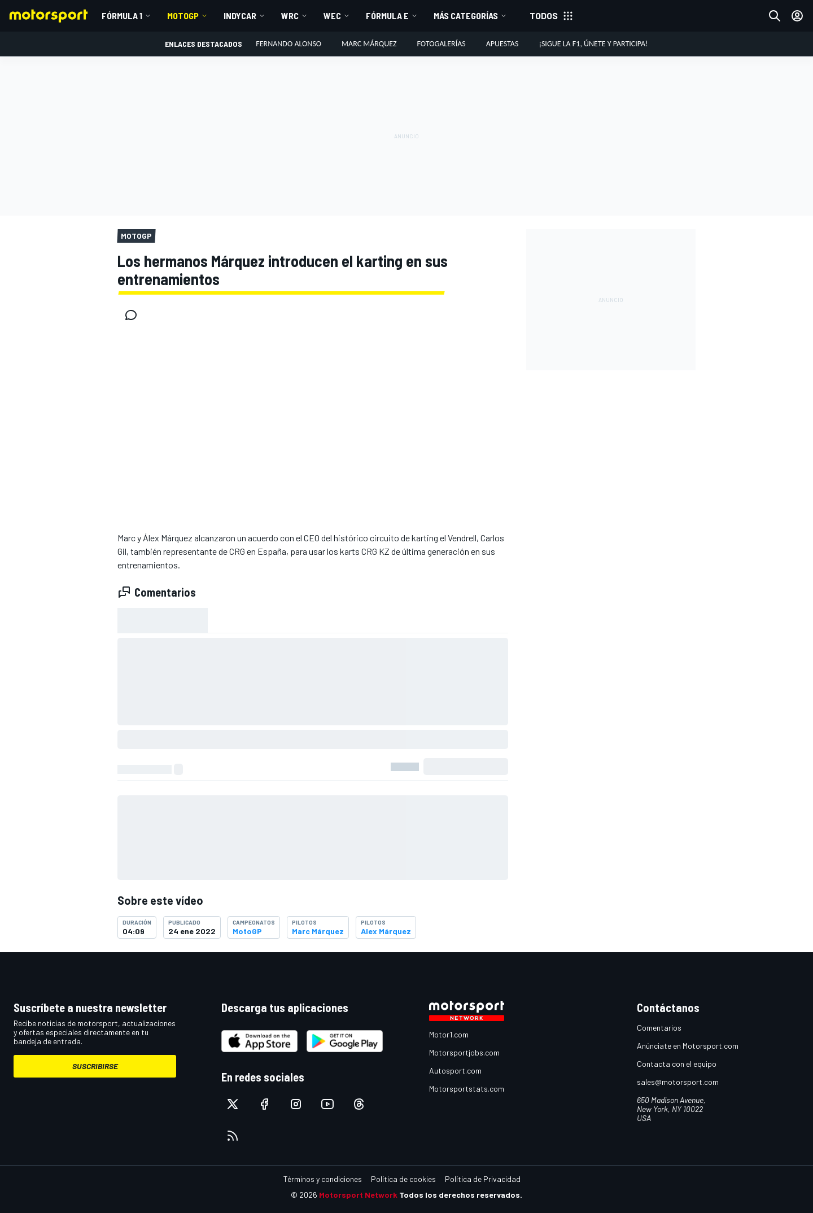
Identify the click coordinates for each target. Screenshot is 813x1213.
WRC (290, 15)
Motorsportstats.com (466, 1088)
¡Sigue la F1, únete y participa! (593, 44)
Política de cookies (403, 1179)
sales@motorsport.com (678, 1082)
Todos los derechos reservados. (460, 1194)
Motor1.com (449, 1034)
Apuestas (502, 44)
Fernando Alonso (288, 44)
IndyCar (240, 15)
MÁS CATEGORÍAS (466, 15)
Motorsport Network (358, 1194)
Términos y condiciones (322, 1179)
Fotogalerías (441, 44)
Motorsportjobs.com (464, 1052)
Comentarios (659, 1027)
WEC (332, 15)
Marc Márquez (369, 44)
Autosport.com (455, 1070)
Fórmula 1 (122, 15)
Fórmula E (387, 15)
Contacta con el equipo (676, 1064)
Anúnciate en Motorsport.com (687, 1045)
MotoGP (183, 15)
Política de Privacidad (483, 1179)
